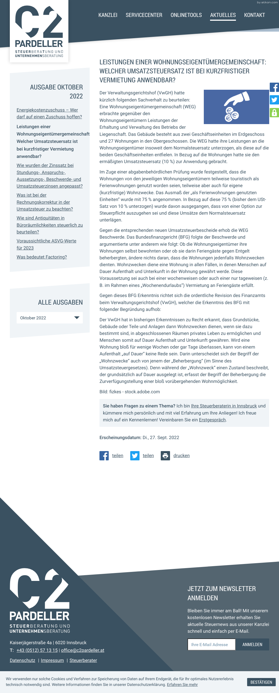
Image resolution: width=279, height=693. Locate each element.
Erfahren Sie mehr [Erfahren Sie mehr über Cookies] (182, 685)
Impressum (52, 660)
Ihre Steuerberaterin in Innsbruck (224, 406)
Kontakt (254, 15)
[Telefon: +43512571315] (37, 650)
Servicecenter (144, 15)
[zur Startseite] (39, 31)
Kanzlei (107, 15)
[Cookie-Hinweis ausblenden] (261, 682)
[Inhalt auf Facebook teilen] (113, 456)
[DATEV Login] (274, 112)
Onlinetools (186, 15)
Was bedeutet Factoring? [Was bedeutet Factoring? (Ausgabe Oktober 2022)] (42, 257)
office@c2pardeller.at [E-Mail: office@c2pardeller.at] (82, 650)
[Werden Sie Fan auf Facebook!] (274, 87)
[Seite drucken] (177, 456)
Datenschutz (22, 660)
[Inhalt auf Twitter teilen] (143, 456)
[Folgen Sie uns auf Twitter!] (274, 99)
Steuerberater (83, 660)
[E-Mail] (211, 644)
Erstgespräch (212, 420)
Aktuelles (223, 15)
